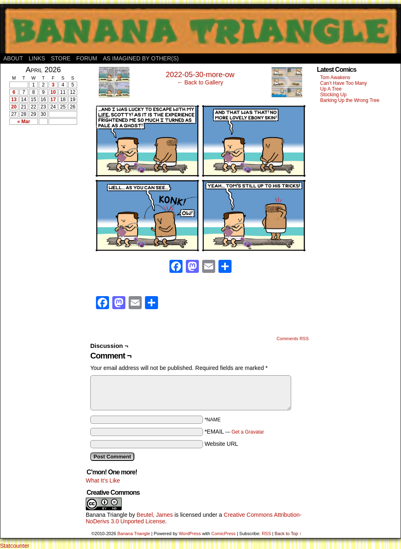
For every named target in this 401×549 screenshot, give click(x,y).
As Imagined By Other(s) (141, 58)
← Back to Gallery (200, 82)
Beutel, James (155, 514)
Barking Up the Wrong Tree (349, 100)
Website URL (221, 444)
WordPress (190, 533)
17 (53, 99)
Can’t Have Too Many (343, 83)
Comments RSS (292, 338)
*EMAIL (234, 431)
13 (13, 99)
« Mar (23, 121)
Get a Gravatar (248, 432)
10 (53, 92)
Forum (86, 58)
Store (61, 58)
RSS (266, 533)
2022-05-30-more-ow (200, 75)
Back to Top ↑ (287, 533)
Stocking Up (333, 94)
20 (13, 107)
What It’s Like (103, 480)
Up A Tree (331, 89)
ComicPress (224, 533)
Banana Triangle (106, 514)
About (13, 58)
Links (37, 58)
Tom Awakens (335, 77)
